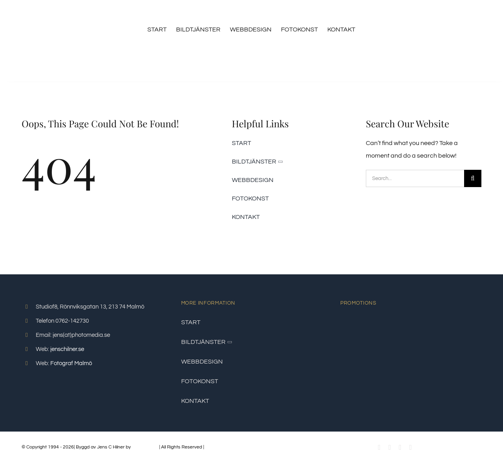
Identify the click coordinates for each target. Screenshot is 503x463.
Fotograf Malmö (71, 363)
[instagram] (400, 447)
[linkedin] (410, 447)
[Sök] (472, 178)
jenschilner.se (67, 349)
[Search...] (415, 178)
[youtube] (389, 447)
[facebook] (379, 447)
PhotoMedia (145, 447)
